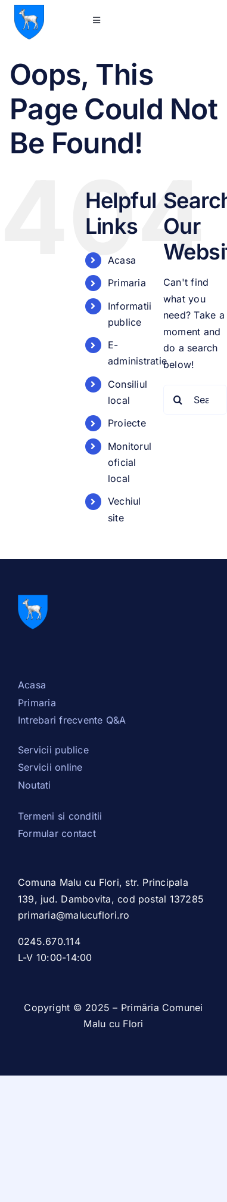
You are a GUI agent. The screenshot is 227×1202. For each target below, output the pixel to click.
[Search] (178, 400)
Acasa (122, 260)
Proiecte (127, 423)
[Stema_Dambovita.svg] (29, 10)
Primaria (127, 283)
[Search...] (195, 400)
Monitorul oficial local (129, 462)
